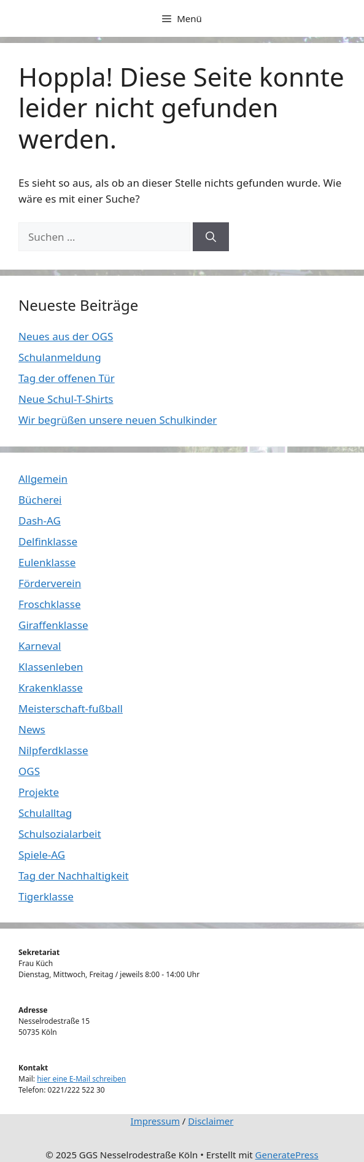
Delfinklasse (47, 541)
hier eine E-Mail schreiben (81, 1079)
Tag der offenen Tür (66, 378)
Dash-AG (39, 520)
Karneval (39, 646)
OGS (29, 771)
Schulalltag (45, 813)
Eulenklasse (47, 562)
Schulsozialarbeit (59, 834)
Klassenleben (50, 667)
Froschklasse (49, 604)
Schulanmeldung (59, 357)
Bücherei (39, 500)
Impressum (155, 1121)
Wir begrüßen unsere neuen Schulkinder (117, 420)
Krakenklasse (50, 687)
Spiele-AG (41, 855)
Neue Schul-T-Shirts (65, 399)
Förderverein (49, 583)
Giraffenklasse (53, 625)
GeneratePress (287, 1154)
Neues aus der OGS (65, 336)
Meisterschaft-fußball (70, 708)
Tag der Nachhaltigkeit (73, 875)
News (31, 729)
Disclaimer (210, 1121)
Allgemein (43, 479)
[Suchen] (211, 237)
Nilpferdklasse (53, 750)
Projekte (38, 792)
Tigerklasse (46, 896)
